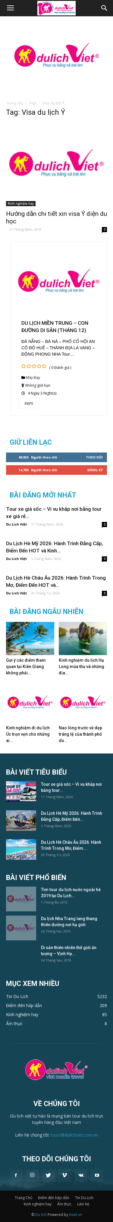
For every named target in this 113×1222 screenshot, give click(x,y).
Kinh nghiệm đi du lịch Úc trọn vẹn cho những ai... (28, 734)
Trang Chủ (23, 1197)
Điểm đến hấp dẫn (53, 1197)
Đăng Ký (95, 470)
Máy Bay (33, 377)
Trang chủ (14, 103)
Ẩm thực (64, 1204)
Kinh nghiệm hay (21, 203)
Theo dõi (94, 457)
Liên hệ (83, 1204)
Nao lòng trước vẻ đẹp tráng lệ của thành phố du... (80, 734)
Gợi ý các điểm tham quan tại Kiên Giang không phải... (26, 666)
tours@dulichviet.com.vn (74, 1135)
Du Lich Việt (16, 524)
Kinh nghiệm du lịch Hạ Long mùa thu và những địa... (81, 666)
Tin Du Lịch (84, 1197)
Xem (28, 403)
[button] (104, 8)
